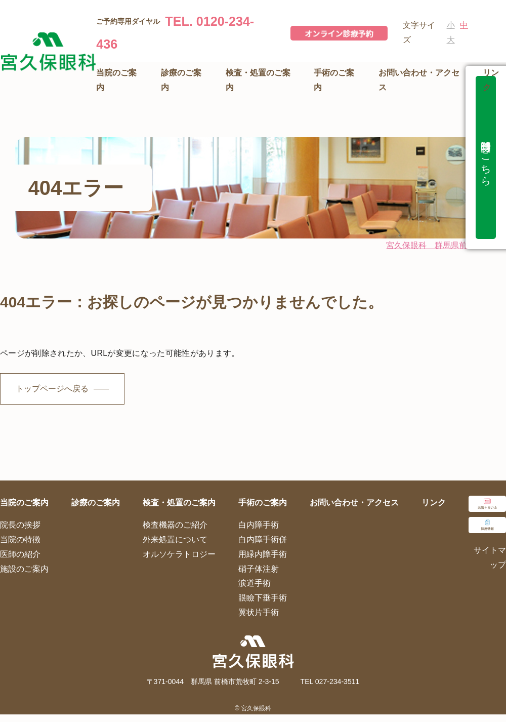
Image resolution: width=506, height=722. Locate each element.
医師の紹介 (20, 554)
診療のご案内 (95, 502)
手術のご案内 (262, 502)
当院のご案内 (24, 502)
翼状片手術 (258, 612)
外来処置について (175, 539)
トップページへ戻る (52, 388)
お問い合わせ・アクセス (354, 502)
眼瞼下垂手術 (262, 597)
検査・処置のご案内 (179, 502)
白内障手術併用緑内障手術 (262, 546)
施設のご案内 (24, 569)
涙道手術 (254, 583)
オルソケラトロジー (179, 554)
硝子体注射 (258, 569)
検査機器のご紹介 (175, 524)
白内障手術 (258, 524)
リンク (433, 502)
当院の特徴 (20, 539)
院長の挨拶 (20, 524)
